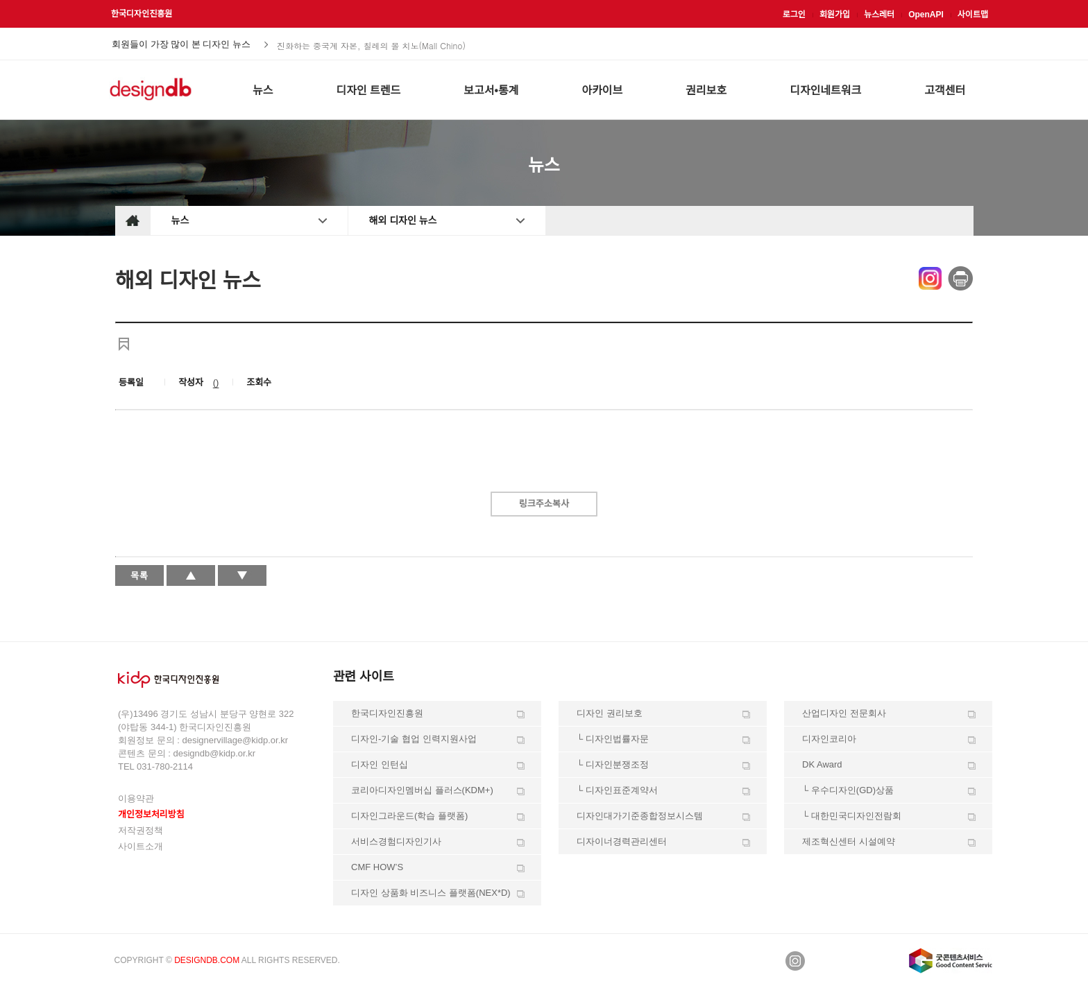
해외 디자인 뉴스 (403, 220)
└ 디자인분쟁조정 (613, 764)
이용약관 (136, 798)
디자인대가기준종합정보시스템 (640, 816)
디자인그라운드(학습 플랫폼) (409, 816)
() (216, 382)
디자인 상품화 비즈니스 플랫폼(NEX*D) (431, 892)
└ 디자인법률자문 (613, 739)
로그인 (794, 14)
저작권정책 (140, 830)
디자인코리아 (829, 739)
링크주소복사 (544, 504)
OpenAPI (926, 14)
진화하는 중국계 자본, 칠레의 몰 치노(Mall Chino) (371, 45)
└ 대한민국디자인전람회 (851, 816)
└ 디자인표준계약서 (617, 790)
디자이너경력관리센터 (622, 841)
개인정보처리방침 (151, 814)
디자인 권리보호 (610, 713)
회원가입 (834, 14)
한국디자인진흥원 (141, 14)
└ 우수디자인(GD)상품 (848, 790)
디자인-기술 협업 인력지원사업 (414, 739)
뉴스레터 (879, 14)
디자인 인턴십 (379, 764)
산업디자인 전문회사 (844, 713)
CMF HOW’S (377, 867)
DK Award (822, 764)
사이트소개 (140, 846)
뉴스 (180, 220)
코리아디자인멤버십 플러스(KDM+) (422, 790)
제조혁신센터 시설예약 (848, 841)
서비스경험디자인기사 (396, 841)
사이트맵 (973, 14)
